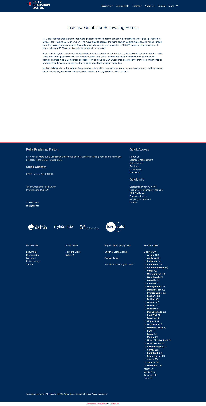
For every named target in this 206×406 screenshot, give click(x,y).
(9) (152, 270)
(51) (153, 349)
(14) (154, 261)
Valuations (135, 172)
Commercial (122, 6)
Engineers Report (138, 196)
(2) (150, 375)
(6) (157, 267)
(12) (153, 255)
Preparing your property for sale (146, 190)
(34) (155, 353)
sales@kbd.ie (32, 205)
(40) (153, 321)
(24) (156, 346)
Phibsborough (33, 261)
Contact (161, 6)
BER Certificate (137, 193)
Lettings (136, 6)
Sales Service (136, 163)
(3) (150, 372)
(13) (154, 315)
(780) (150, 251)
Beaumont (31, 251)
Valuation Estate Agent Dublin (119, 264)
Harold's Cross (72, 251)
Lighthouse (114, 404)
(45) (153, 296)
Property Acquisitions (140, 199)
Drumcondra (32, 255)
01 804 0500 (32, 202)
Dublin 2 (69, 255)
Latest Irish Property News (143, 186)
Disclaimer (102, 394)
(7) (153, 258)
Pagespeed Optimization (97, 404)
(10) (156, 274)
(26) (155, 264)
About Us (149, 6)
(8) (156, 289)
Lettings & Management (141, 160)
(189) (156, 293)
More (173, 6)
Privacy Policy (90, 394)
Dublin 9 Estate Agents (116, 251)
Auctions (134, 166)
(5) (155, 277)
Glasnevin (31, 258)
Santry (29, 264)
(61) (154, 324)
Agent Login (69, 394)
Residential (106, 6)
